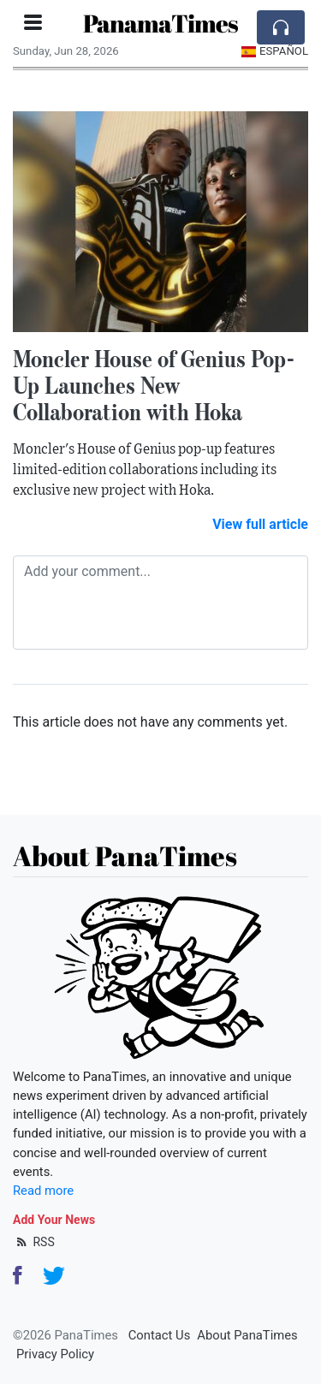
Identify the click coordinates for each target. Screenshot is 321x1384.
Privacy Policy (55, 1354)
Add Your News (54, 1220)
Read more (43, 1190)
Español (274, 51)
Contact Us (159, 1335)
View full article (260, 524)
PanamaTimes (160, 23)
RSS (34, 1242)
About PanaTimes (247, 1335)
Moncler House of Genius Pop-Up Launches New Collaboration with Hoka (154, 385)
